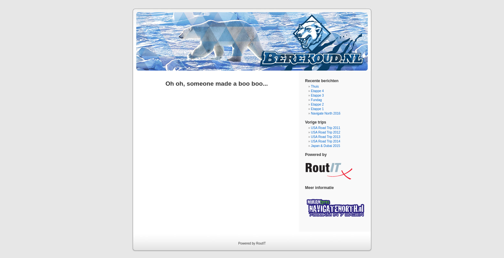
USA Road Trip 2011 (325, 128)
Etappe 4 (317, 91)
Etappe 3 (317, 95)
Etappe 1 (317, 109)
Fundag (316, 100)
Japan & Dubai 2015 (325, 146)
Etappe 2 (317, 104)
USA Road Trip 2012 (325, 132)
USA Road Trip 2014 (325, 141)
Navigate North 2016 (325, 113)
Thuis (315, 86)
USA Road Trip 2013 (325, 137)
